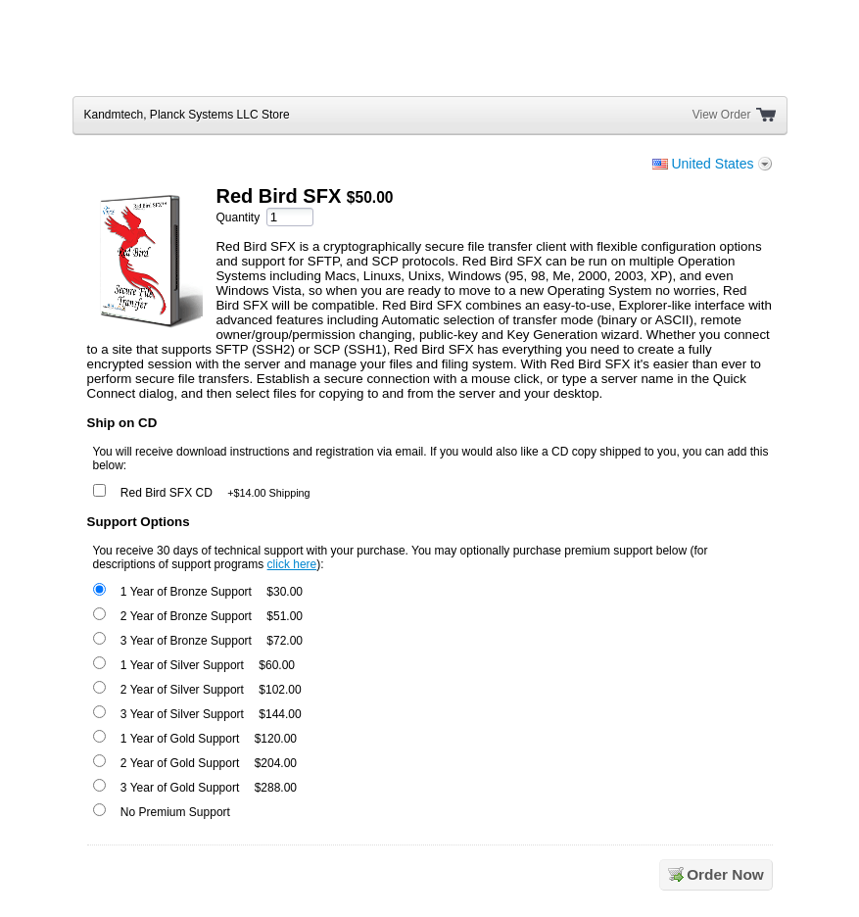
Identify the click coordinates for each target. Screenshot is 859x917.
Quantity (237, 217)
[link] (720, 54)
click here (292, 564)
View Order (721, 114)
